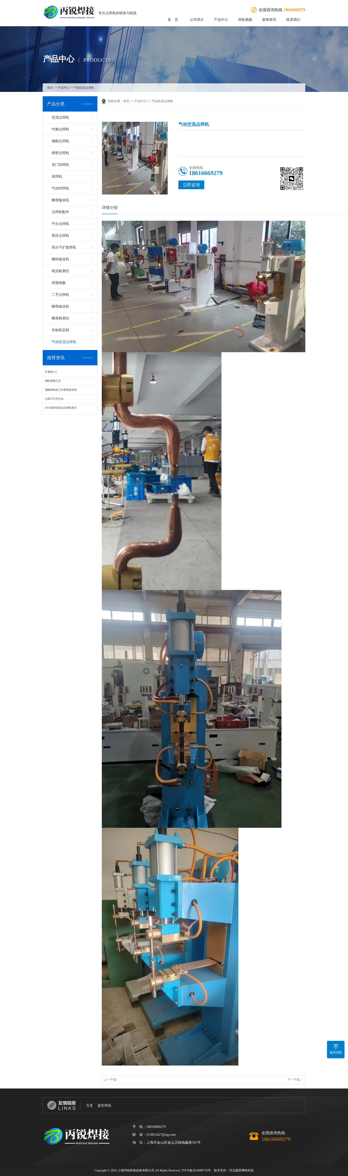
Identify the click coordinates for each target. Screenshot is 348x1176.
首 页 (173, 19)
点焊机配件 (60, 212)
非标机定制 (60, 330)
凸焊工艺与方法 (54, 398)
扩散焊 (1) (51, 371)
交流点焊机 (60, 117)
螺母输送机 (60, 200)
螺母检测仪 (60, 318)
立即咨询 (191, 184)
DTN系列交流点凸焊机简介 (61, 407)
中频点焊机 (60, 129)
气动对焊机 (60, 188)
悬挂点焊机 (60, 235)
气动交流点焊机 (84, 87)
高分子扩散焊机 (64, 247)
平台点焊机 (60, 224)
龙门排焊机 (60, 164)
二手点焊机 (60, 294)
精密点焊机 (60, 153)
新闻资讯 (269, 19)
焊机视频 (245, 19)
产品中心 (221, 19)
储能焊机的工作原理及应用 (61, 389)
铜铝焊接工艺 (53, 380)
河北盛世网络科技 (241, 1170)
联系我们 (293, 19)
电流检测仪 (60, 271)
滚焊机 (57, 176)
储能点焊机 (60, 141)
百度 (89, 1105)
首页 (50, 87)
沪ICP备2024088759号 (196, 1170)
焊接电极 (59, 283)
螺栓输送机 (60, 259)
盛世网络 (104, 1105)
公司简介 (197, 19)
